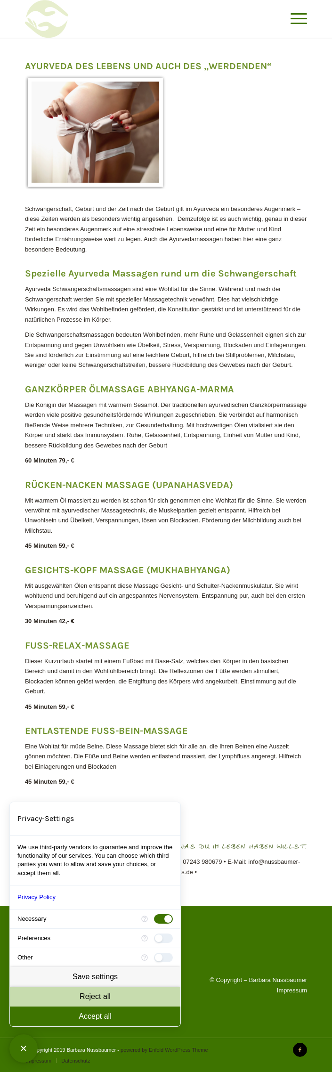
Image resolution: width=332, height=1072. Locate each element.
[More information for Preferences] (144, 938)
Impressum (292, 990)
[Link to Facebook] (300, 1050)
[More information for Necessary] (144, 919)
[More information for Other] (144, 957)
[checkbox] (163, 919)
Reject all (95, 996)
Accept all (95, 1016)
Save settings (95, 977)
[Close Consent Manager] (23, 1048)
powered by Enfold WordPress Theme (164, 1050)
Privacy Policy (36, 897)
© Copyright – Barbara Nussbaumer (258, 979)
